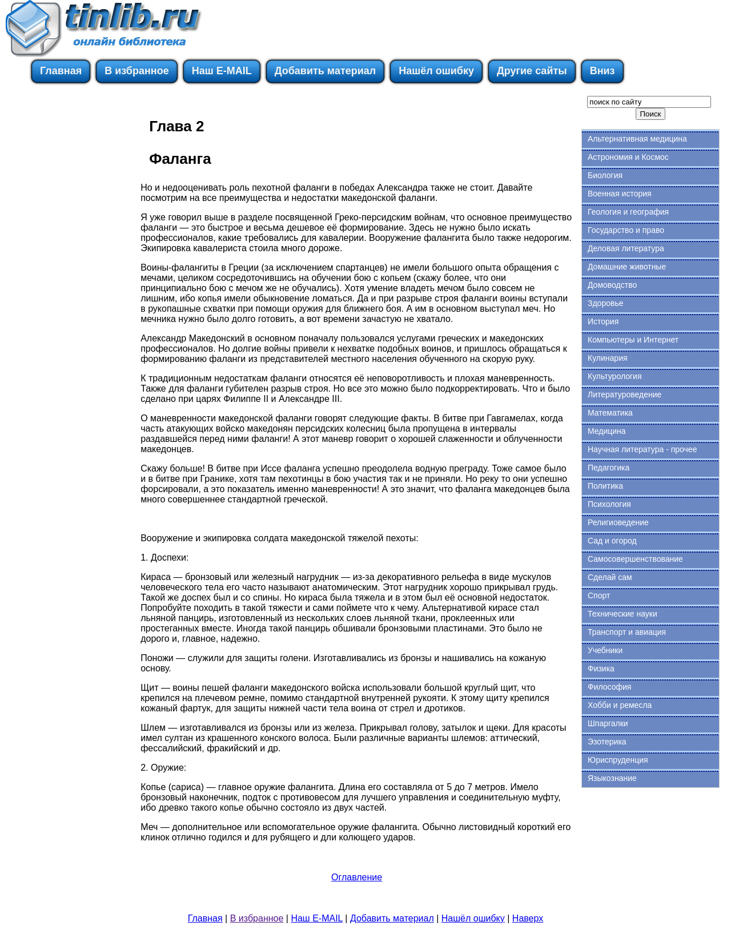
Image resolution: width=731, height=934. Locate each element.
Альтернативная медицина (637, 138)
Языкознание (612, 778)
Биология (605, 175)
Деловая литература (626, 248)
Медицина (607, 431)
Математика (610, 412)
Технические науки (622, 613)
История (603, 321)
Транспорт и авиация (627, 632)
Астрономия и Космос (628, 157)
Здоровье (606, 303)
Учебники (605, 650)
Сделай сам (610, 577)
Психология (609, 504)
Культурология (615, 376)
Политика (605, 485)
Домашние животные (627, 266)
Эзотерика (607, 741)
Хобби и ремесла (620, 705)
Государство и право (626, 230)
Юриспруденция (618, 759)
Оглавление (356, 877)
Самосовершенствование (635, 558)
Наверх (527, 918)
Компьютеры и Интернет (633, 339)
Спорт (599, 595)
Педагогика (608, 467)
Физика (601, 668)
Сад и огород (612, 540)
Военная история (620, 193)
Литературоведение (624, 394)
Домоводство (612, 284)
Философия (609, 686)
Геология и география (628, 211)
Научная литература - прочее (642, 449)
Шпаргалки (608, 723)
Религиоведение (618, 522)
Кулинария (608, 358)
